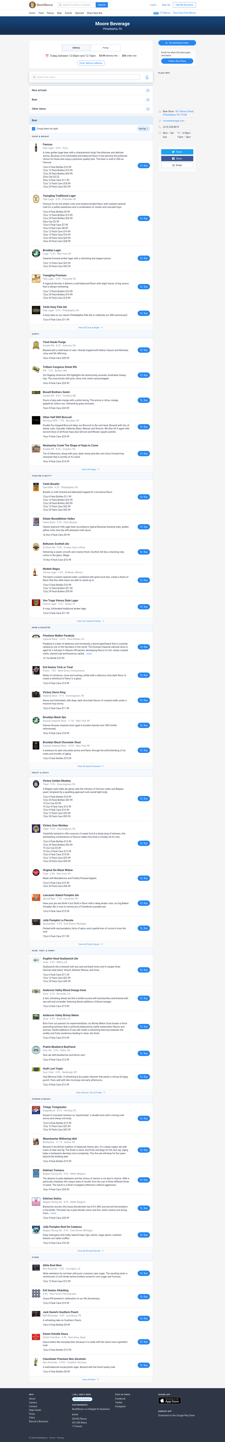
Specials (79, 13)
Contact (33, 1406)
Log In (153, 5)
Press (32, 1414)
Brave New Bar (94, 13)
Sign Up (166, 5)
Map (59, 13)
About (32, 1398)
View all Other (90, 1379)
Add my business (82, 1399)
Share (177, 158)
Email (177, 165)
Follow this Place (177, 61)
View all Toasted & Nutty (90, 621)
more (89, 653)
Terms (52, 1437)
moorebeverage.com (173, 120)
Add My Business (184, 5)
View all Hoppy (91, 469)
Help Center (35, 1410)
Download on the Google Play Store (176, 1415)
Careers (33, 1402)
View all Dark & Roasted (91, 766)
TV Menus (165, 13)
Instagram (120, 1406)
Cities (32, 1417)
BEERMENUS (41, 4)
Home (32, 13)
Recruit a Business (38, 1421)
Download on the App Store (169, 1400)
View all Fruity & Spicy (91, 944)
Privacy (60, 1437)
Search (101, 5)
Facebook (120, 1398)
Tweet (177, 152)
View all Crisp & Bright (90, 327)
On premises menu (177, 42)
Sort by (143, 128)
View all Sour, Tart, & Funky (90, 1092)
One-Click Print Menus (184, 13)
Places (50, 13)
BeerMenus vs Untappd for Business (91, 1409)
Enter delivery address (91, 63)
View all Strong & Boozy (91, 1250)
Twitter (118, 1402)
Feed (41, 13)
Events (68, 13)
